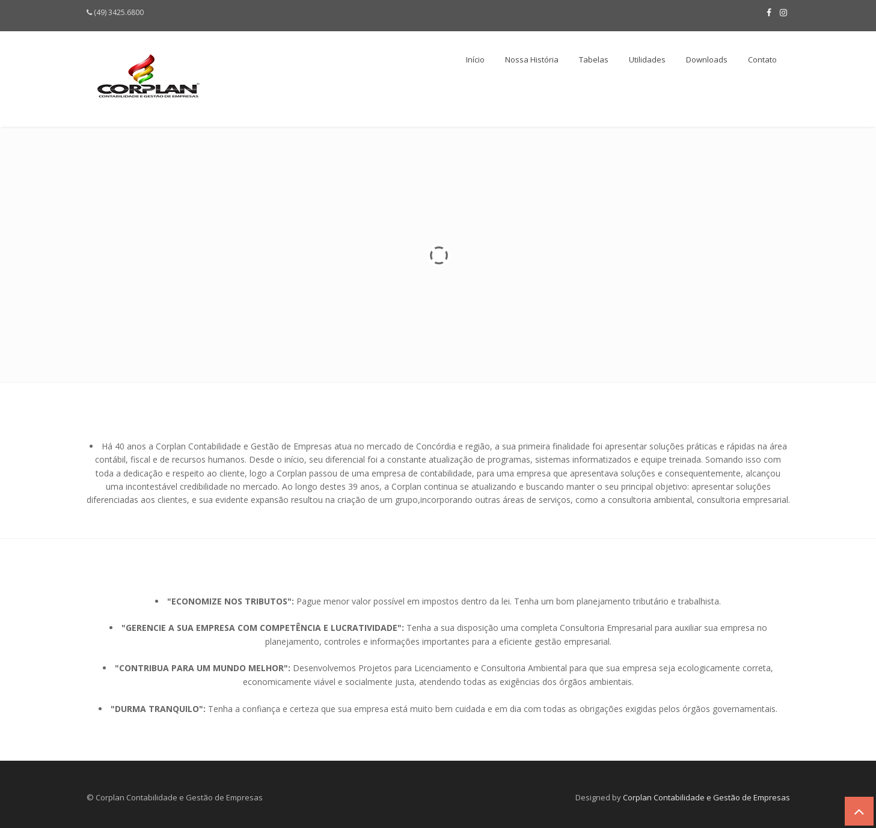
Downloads (706, 59)
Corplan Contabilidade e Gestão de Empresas (706, 797)
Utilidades (647, 59)
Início (475, 59)
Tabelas (593, 59)
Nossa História (532, 59)
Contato (762, 59)
